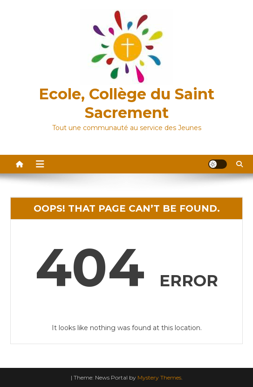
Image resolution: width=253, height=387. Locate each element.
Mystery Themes (159, 377)
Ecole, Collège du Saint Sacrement (126, 103)
